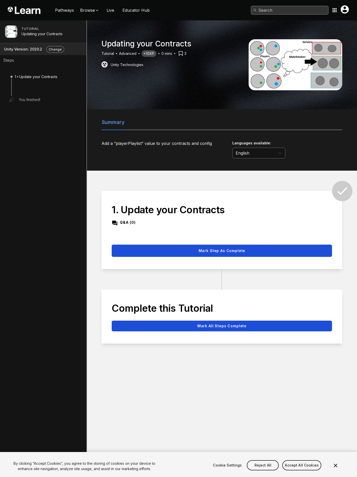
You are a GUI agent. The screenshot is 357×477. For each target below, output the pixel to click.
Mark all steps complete (222, 326)
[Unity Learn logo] (24, 10)
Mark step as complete (222, 250)
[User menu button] (345, 9)
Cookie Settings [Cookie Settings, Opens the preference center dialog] (227, 472)
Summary (113, 122)
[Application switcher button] (335, 10)
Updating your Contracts (41, 34)
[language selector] (258, 153)
